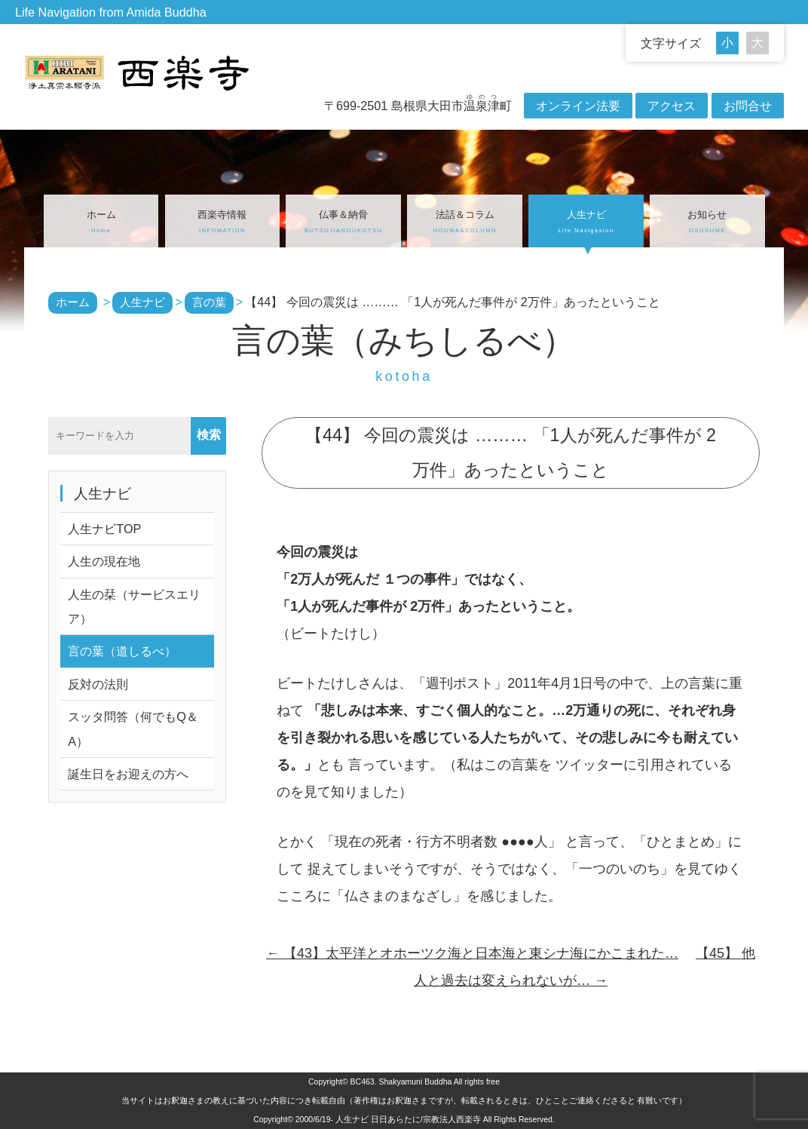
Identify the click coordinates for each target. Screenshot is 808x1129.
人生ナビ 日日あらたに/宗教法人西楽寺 (408, 1119)
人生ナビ (586, 223)
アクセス (671, 105)
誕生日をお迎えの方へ (128, 774)
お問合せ (748, 105)
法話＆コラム (464, 223)
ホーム (101, 223)
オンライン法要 (578, 105)
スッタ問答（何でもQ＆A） (133, 728)
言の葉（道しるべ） (122, 651)
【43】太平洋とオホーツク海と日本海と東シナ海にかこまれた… (472, 953)
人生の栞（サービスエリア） (134, 606)
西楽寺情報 (222, 223)
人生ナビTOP (104, 528)
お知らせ (707, 223)
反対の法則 (98, 684)
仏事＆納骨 (343, 223)
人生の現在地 (104, 561)
